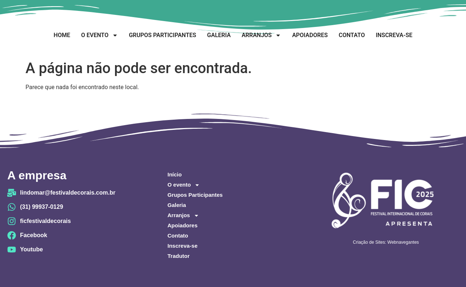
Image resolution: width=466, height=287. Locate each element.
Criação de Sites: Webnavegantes (386, 242)
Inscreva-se (394, 35)
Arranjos (261, 35)
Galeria (219, 35)
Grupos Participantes (162, 35)
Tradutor (178, 256)
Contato (352, 35)
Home (62, 35)
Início (174, 174)
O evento (99, 35)
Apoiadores (310, 35)
